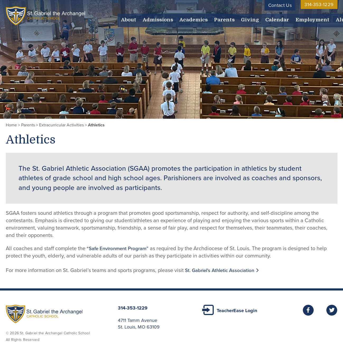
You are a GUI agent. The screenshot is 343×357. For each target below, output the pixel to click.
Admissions (154, 18)
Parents (215, 18)
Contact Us (280, 5)
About (127, 18)
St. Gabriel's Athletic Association (225, 270)
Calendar (263, 18)
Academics (187, 18)
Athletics (96, 125)
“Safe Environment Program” (120, 248)
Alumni (325, 18)
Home (11, 125)
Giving (238, 18)
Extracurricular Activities (61, 125)
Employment (295, 18)
